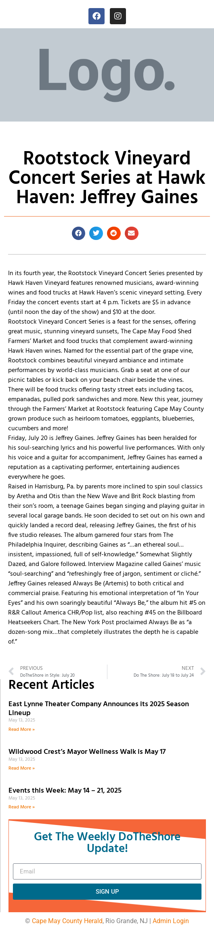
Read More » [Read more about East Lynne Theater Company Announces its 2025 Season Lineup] (21, 730)
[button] (79, 233)
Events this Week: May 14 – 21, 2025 (65, 791)
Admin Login (171, 921)
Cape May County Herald (67, 921)
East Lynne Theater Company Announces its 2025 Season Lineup (98, 709)
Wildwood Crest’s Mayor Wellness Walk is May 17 (88, 752)
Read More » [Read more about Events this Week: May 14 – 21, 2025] (21, 807)
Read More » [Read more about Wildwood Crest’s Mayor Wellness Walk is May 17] (21, 768)
